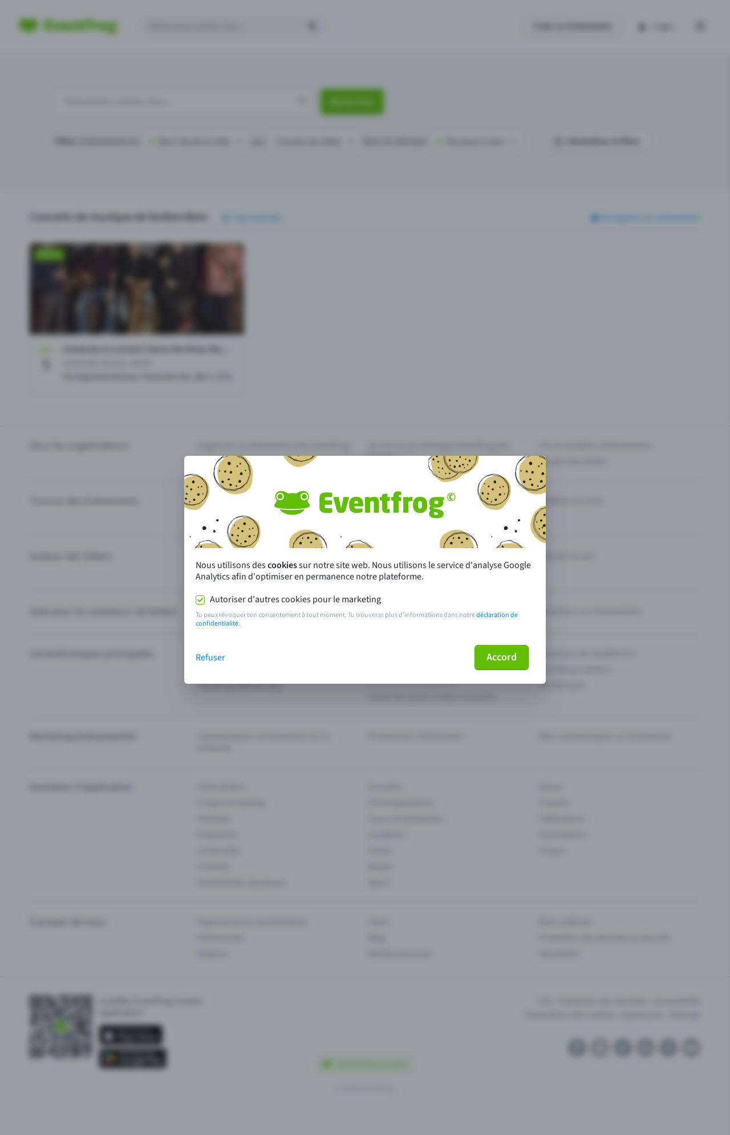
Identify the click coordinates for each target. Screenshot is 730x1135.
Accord (501, 657)
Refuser (210, 657)
